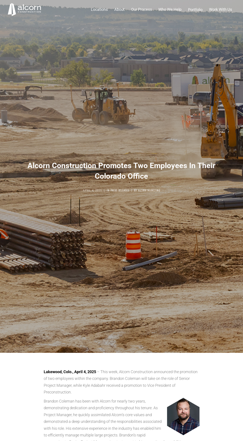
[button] (99, 9)
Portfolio (195, 9)
